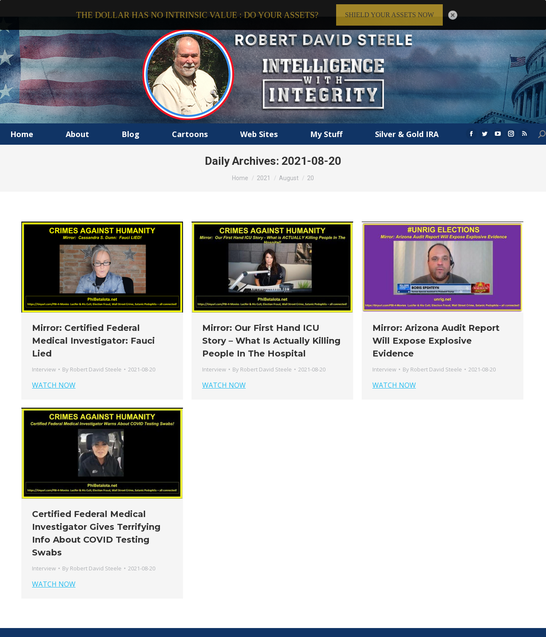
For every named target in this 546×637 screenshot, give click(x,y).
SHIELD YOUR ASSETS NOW (389, 14)
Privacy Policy (465, 628)
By (92, 356)
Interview (44, 356)
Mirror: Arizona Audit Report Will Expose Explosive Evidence (436, 327)
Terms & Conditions (417, 628)
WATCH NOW (54, 372)
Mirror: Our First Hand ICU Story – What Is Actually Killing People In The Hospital (271, 327)
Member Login (506, 628)
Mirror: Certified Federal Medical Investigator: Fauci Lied (93, 327)
